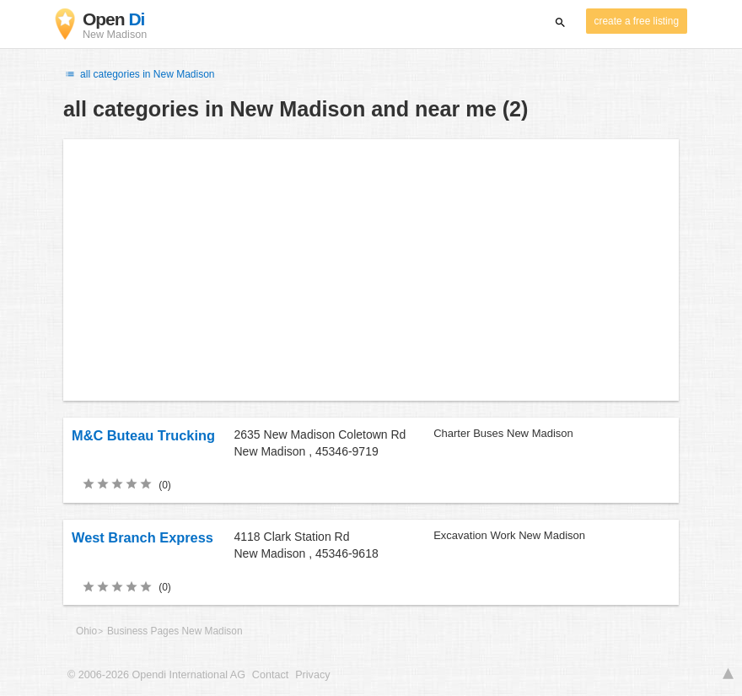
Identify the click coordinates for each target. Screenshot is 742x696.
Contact (270, 675)
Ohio (86, 631)
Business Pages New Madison (175, 631)
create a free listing (636, 21)
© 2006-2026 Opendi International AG (156, 675)
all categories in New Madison (139, 74)
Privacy (312, 675)
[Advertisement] (371, 270)
